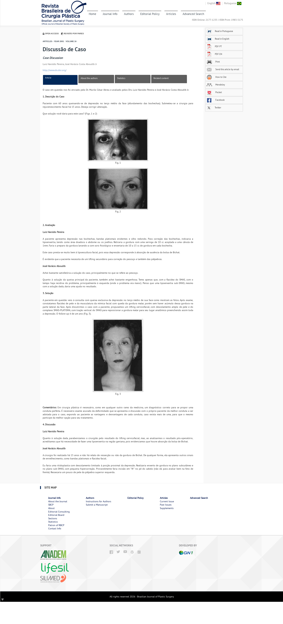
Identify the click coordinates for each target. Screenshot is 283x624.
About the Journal (57, 501)
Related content (161, 78)
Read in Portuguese (219, 31)
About (51, 508)
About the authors (89, 78)
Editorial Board (56, 514)
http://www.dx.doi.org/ (55, 70)
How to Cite (216, 77)
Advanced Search (193, 14)
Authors (129, 14)
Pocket (214, 92)
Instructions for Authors (98, 501)
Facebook (215, 99)
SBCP (51, 504)
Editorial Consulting (59, 511)
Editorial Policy (150, 14)
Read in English (217, 38)
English (213, 3)
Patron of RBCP (56, 525)
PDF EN (214, 54)
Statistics (121, 78)
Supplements (167, 508)
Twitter (213, 107)
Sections (52, 518)
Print (213, 61)
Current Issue (167, 501)
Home (92, 14)
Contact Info (54, 528)
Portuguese (232, 3)
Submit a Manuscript (97, 504)
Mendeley (215, 84)
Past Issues (165, 504)
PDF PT (214, 46)
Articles (171, 14)
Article (48, 77)
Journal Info (110, 14)
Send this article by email (222, 69)
